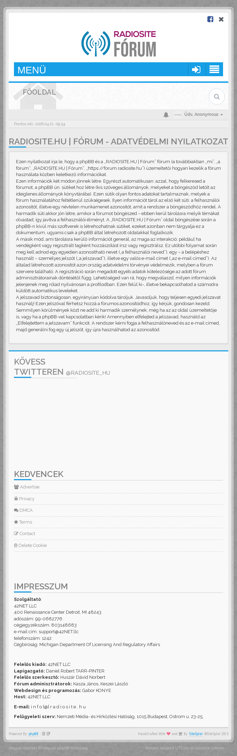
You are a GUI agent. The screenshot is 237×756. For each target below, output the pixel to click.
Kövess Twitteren (62, 367)
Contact (24, 533)
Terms (23, 522)
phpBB (33, 734)
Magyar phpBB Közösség (65, 748)
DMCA (23, 510)
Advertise (26, 487)
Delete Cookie (30, 545)
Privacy (24, 498)
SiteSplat (195, 734)
